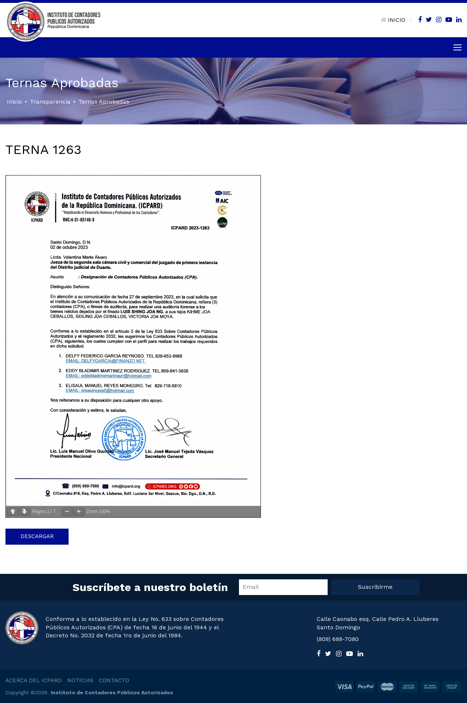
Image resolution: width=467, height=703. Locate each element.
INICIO (393, 20)
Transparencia (50, 101)
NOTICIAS (80, 680)
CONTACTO (114, 680)
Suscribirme (375, 586)
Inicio (14, 101)
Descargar (37, 536)
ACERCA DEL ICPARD (33, 680)
